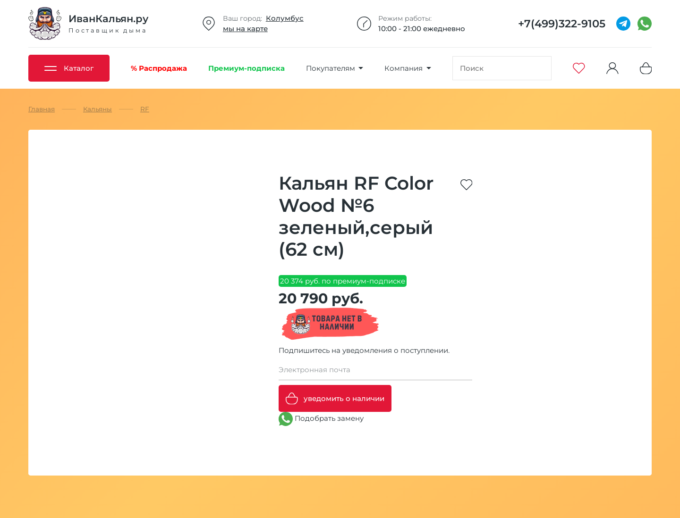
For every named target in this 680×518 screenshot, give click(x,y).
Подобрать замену (321, 419)
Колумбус (285, 18)
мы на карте (245, 28)
